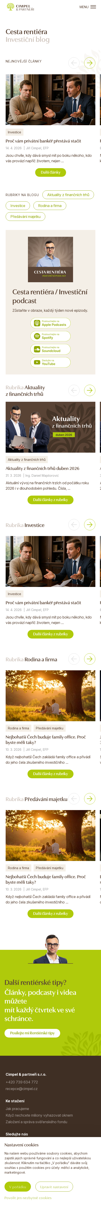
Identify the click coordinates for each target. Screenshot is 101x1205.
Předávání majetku (25, 216)
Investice (17, 205)
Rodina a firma (50, 205)
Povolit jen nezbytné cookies (28, 1197)
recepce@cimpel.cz (22, 1088)
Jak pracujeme (17, 1108)
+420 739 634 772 (22, 1082)
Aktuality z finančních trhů (68, 194)
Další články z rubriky (50, 499)
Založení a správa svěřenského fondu (36, 1122)
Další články (50, 172)
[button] (74, 63)
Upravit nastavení (54, 1186)
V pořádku (17, 1186)
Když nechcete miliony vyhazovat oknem (39, 1115)
